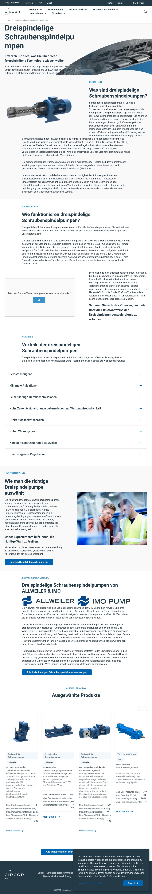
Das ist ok (133, 883)
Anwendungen (55, 9)
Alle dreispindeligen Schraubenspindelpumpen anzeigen (57, 672)
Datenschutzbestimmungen (61, 865)
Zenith (49, 3)
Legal (41, 865)
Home (7, 20)
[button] (41, 9)
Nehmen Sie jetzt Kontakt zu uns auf (29, 562)
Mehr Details (15, 830)
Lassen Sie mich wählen (90, 883)
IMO (40, 3)
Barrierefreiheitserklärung (57, 869)
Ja (39, 299)
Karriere (120, 3)
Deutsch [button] (140, 3)
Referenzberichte (78, 9)
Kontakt (110, 3)
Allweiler (29, 3)
